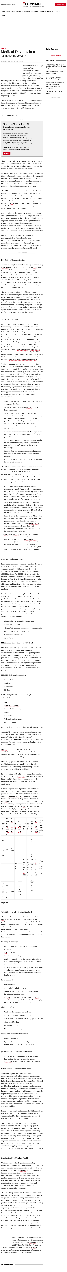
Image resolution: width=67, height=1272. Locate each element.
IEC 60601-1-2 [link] (28, 643)
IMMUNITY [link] (5, 695)
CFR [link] (19, 472)
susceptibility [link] (22, 349)
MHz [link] (40, 799)
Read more (6, 153)
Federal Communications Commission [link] (16, 169)
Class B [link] (4, 762)
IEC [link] (14, 569)
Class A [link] (4, 749)
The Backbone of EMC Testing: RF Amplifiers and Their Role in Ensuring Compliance (56, 66)
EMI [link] (16, 542)
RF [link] (24, 653)
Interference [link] (9, 956)
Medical (3, 48)
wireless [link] (30, 66)
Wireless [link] (18, 364)
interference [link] (35, 349)
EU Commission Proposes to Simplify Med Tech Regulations (54, 78)
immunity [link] (30, 609)
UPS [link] (5, 1029)
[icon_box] (8, 5)
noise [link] (27, 1000)
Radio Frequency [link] (8, 364)
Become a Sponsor (56, 55)
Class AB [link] (14, 675)
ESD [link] (5, 702)
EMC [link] (35, 359)
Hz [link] (7, 898)
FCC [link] (33, 169)
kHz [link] (10, 737)
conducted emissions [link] (16, 796)
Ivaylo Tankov (19, 61)
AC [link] (28, 875)
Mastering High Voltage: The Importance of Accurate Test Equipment (17, 127)
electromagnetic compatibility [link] (21, 359)
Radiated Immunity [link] (11, 706)
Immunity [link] (17, 709)
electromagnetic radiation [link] (11, 740)
